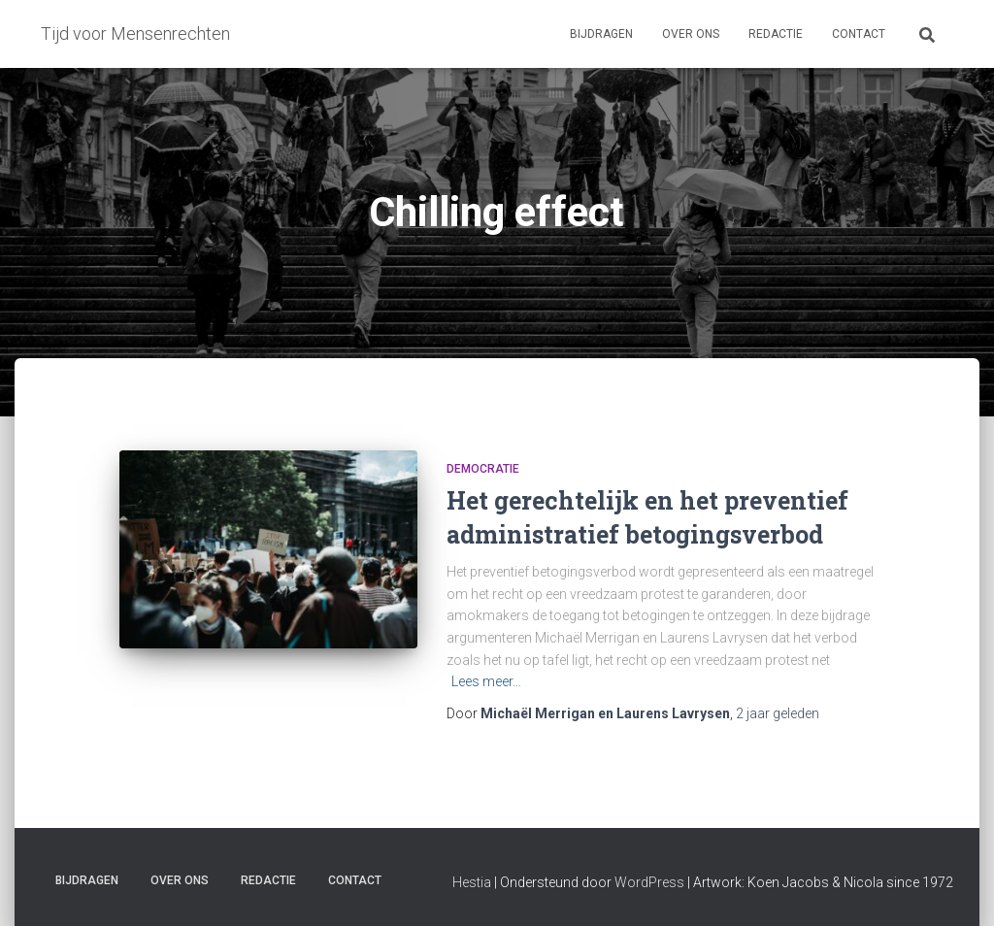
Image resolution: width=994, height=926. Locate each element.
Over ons (690, 34)
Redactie (775, 34)
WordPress (649, 882)
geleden (777, 713)
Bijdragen (601, 34)
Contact (858, 34)
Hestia (471, 882)
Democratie (483, 469)
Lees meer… (486, 681)
